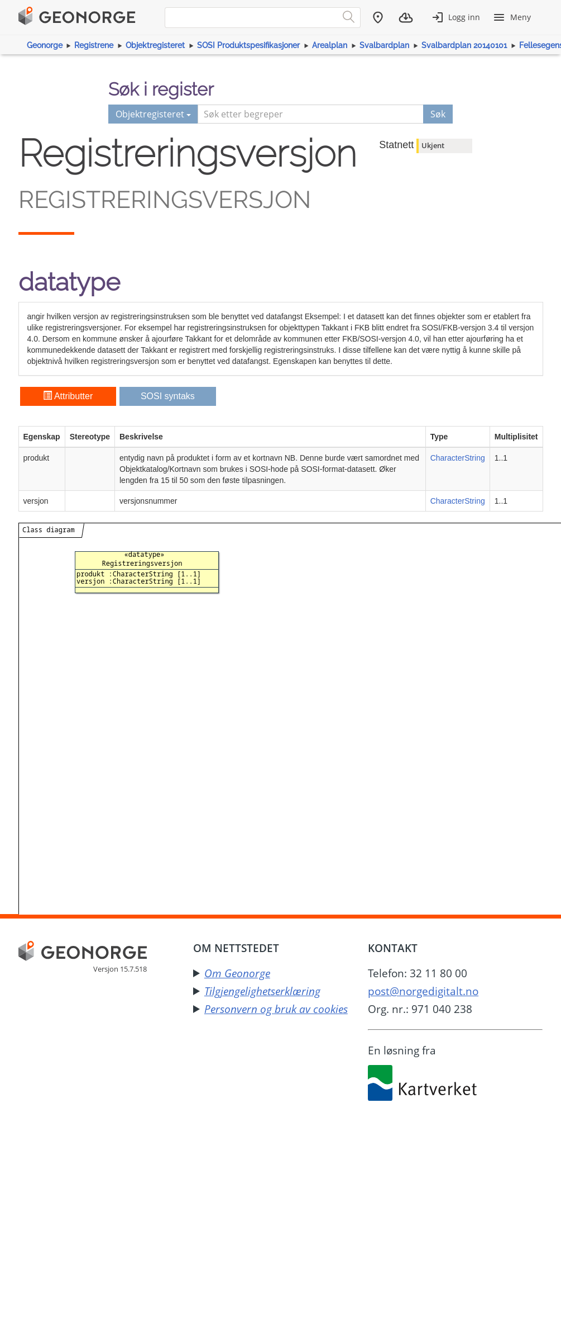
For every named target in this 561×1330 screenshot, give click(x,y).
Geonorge (45, 45)
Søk (437, 114)
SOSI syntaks (168, 396)
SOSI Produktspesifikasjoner (248, 45)
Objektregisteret (155, 45)
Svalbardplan (384, 45)
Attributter (68, 396)
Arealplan (329, 45)
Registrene (93, 45)
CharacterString (457, 457)
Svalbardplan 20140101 (464, 45)
